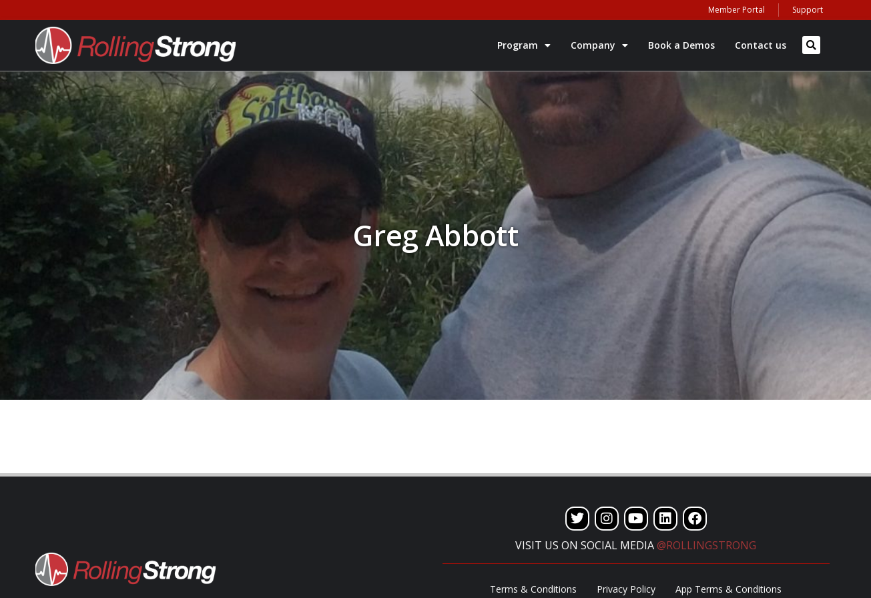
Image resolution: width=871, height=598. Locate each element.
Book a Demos (681, 45)
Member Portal (736, 9)
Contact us (760, 45)
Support (807, 9)
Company (599, 45)
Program (524, 45)
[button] (811, 45)
